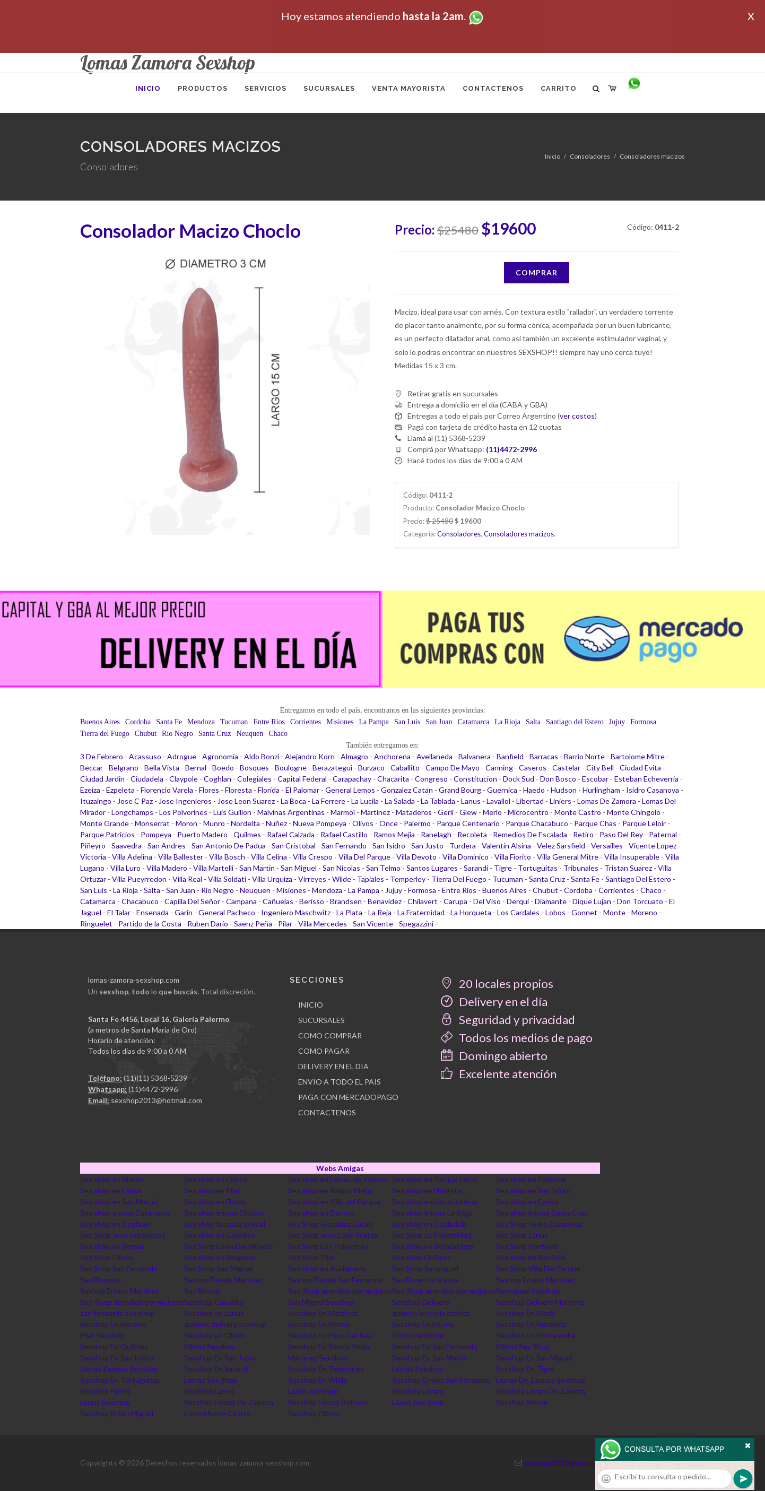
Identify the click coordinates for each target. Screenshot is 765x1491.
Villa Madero (166, 867)
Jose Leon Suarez (246, 800)
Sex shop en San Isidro (533, 1190)
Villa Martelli (213, 867)
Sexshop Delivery (420, 1301)
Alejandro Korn (310, 756)
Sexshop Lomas (418, 1390)
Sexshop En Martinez (323, 1312)
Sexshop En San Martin (430, 1357)
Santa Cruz (214, 734)
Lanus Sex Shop (418, 1402)
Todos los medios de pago (517, 1037)
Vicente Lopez (652, 845)
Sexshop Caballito (214, 1301)
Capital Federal (302, 778)
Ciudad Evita (640, 767)
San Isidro (388, 845)
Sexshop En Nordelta (531, 1324)
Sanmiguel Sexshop (528, 1290)
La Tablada (438, 800)
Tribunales (580, 867)
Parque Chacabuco (537, 823)
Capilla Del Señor (192, 901)
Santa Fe (169, 722)
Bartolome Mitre (638, 756)
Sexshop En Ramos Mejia (329, 1346)
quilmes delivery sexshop (225, 1324)
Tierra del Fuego (104, 734)
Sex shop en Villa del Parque (334, 1201)
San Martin (257, 867)
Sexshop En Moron (319, 1324)
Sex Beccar (202, 1290)
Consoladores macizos (652, 156)
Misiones (339, 722)
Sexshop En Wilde (317, 1379)
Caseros (532, 767)
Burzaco (371, 767)
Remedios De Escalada (530, 834)
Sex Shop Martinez (527, 1246)
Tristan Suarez (628, 867)
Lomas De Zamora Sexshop (540, 1379)
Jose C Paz (135, 800)
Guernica (502, 789)
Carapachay (352, 778)
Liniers (560, 800)
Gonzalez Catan (407, 789)
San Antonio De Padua (229, 845)
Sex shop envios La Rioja (432, 1212)
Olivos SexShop (418, 1335)
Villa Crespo (313, 856)
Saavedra (126, 845)
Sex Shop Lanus (522, 1234)
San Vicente (373, 923)
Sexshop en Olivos (215, 1335)
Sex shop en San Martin (119, 1201)
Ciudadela (147, 778)
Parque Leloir (644, 823)
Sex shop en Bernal (111, 1246)
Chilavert (422, 901)
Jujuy (617, 722)
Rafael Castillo (344, 834)
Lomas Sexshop (418, 1368)
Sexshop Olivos (314, 1413)
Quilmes (247, 834)
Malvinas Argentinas (291, 812)
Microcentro (528, 812)
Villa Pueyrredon (139, 878)
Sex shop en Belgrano (220, 1257)
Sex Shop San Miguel (218, 1268)
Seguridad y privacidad (508, 1019)
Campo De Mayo (452, 767)
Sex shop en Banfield (530, 1257)
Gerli (446, 812)
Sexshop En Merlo (525, 1312)
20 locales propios (497, 983)
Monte (614, 912)
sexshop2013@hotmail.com (156, 1100)
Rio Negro (177, 734)
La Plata (349, 912)
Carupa (455, 901)
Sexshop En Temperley (326, 1368)
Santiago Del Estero (638, 878)
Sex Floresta (100, 1279)
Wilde (341, 878)
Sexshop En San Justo (220, 1357)
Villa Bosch (227, 856)
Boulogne (291, 767)
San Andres (166, 845)
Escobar (595, 778)
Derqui (518, 901)
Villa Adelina (132, 856)
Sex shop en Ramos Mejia (329, 1190)
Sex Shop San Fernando (119, 1268)
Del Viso (487, 901)
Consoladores (590, 156)
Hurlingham (601, 789)
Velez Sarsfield (561, 845)
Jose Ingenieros (185, 800)
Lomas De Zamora (606, 800)
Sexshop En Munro (423, 1324)
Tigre (503, 867)
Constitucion (475, 778)
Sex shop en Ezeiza (527, 1201)
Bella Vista (161, 767)
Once (388, 823)
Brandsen (346, 901)
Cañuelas (278, 901)
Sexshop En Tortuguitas (120, 1379)
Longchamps (132, 812)
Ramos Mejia (394, 834)
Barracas (543, 756)
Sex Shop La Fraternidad (432, 1234)
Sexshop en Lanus (214, 1312)
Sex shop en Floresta (426, 1190)
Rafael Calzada (291, 834)
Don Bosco (558, 778)
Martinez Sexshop (317, 1357)
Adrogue (181, 756)
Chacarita (393, 778)
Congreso (431, 778)
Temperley (407, 878)
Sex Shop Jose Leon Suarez (333, 1234)
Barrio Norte (584, 756)
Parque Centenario (468, 823)
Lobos (555, 912)
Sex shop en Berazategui (433, 1246)
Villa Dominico (465, 856)
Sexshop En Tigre (525, 1368)
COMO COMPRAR (330, 1035)
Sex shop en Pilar (212, 1190)
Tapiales (370, 878)
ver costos (577, 415)
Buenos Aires (100, 722)
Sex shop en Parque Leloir (434, 1179)
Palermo (417, 823)
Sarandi (476, 867)
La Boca (293, 800)
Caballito (405, 767)
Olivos (362, 823)
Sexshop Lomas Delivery (328, 1402)
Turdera (462, 845)
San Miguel (299, 867)
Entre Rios (269, 722)
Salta (533, 722)
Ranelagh (436, 834)
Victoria (93, 856)
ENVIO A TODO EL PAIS (339, 1081)
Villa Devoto (416, 856)
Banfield (510, 756)
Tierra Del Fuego (458, 878)
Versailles (607, 845)
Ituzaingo (95, 800)
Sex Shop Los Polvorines (328, 1246)
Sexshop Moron (522, 1402)
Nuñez (276, 823)
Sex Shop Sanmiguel (425, 1268)
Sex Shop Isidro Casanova (538, 1223)
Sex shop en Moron (112, 1179)
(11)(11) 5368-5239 (155, 1077)
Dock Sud (518, 778)
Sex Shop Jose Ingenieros (123, 1234)
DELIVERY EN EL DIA (333, 1066)
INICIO (310, 1004)
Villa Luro (125, 867)
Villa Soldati (227, 878)
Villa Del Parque (364, 856)
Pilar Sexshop (102, 1335)
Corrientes (305, 722)
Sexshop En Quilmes (114, 1346)
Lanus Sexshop (313, 1390)
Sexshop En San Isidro (116, 1357)
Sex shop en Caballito (219, 1234)
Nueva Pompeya (319, 823)
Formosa (643, 722)
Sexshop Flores (105, 1390)
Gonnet (584, 912)
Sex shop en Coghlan (115, 1223)
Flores (209, 789)
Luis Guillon (232, 812)
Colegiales (254, 778)
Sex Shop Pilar (311, 1257)
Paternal (663, 834)
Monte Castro (577, 812)
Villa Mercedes (322, 923)
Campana (241, 901)
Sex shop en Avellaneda (327, 1268)
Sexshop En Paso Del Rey (330, 1335)
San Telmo (383, 867)
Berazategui (332, 767)
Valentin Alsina (506, 845)
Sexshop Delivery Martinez (540, 1301)
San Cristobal (294, 845)
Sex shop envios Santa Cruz (541, 1212)
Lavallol (498, 800)
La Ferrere (328, 800)
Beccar (91, 767)
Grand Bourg (460, 789)
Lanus (471, 800)
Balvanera (474, 756)
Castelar (566, 767)
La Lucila (365, 800)
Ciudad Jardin (102, 778)
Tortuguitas (538, 867)
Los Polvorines (183, 812)
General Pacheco (226, 912)
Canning (499, 767)
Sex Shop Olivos (107, 1257)
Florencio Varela (167, 789)
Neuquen (250, 734)
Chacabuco (140, 901)
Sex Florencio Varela (425, 1279)
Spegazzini (416, 923)
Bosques (254, 767)
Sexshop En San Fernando (434, 1346)
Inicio (552, 156)
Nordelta (245, 823)
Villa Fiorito (512, 856)
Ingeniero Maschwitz (296, 912)
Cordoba (138, 722)
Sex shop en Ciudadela (429, 1223)
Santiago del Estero (575, 722)
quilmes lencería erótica (431, 1312)
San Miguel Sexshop (321, 1301)
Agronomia (220, 756)
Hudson (564, 789)
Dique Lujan (591, 901)
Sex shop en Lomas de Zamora (338, 1179)
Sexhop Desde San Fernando (335, 1279)
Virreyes (312, 878)
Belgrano (123, 767)
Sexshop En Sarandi (216, 1368)
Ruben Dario (207, 923)
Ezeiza (90, 789)
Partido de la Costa (149, 923)
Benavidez (385, 901)
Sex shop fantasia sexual (224, 1223)
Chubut (146, 734)
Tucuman (234, 722)
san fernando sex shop (117, 1312)
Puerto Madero (202, 834)
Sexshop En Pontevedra (536, 1335)
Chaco (278, 734)
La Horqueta (470, 912)
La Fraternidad (421, 912)
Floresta (238, 789)
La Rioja (507, 722)
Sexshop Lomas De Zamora (540, 1390)
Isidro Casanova (652, 789)
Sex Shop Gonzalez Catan (330, 1223)
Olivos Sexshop (210, 1346)
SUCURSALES (321, 1020)
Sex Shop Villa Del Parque (538, 1268)
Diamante (551, 901)
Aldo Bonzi (261, 756)
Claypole (183, 778)
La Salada (400, 800)
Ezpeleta (120, 789)
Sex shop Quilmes (421, 1257)
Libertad (530, 800)
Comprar (537, 272)
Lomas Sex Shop (211, 1379)
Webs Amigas (340, 1168)
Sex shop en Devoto (321, 1212)
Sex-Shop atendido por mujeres (340, 1290)
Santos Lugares (432, 867)
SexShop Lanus (209, 1390)
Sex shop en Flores (215, 1201)
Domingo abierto (494, 1055)
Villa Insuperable (631, 856)
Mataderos (414, 812)
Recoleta (472, 834)
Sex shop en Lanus (111, 1190)
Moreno (644, 912)
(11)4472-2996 (153, 1089)
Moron (186, 823)
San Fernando (344, 845)
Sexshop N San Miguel (116, 1413)
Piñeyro (93, 845)
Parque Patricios (107, 834)
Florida (269, 789)
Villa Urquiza (272, 878)
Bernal (195, 767)
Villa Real (187, 878)
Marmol (343, 812)
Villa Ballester (180, 856)
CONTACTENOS (327, 1112)
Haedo (534, 789)
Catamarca (473, 722)
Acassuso (145, 756)
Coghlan (217, 778)
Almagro (354, 756)
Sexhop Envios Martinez (535, 1279)
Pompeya (156, 834)
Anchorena (392, 756)
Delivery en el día (494, 1001)
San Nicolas (341, 867)
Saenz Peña (253, 923)
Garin (184, 912)
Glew (468, 812)
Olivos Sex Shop (523, 1346)
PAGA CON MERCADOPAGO (348, 1097)
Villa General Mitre (567, 856)
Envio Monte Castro (217, 1413)
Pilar (285, 923)
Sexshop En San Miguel (534, 1357)
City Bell (600, 767)
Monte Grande (104, 823)
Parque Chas (595, 823)
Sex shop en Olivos (215, 1179)
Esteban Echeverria (646, 778)
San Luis (407, 722)
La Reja (380, 912)
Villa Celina (269, 856)
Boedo (223, 767)
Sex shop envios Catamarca (125, 1212)
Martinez (375, 812)
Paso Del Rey (621, 834)
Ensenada (152, 912)
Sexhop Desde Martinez (223, 1279)
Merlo (492, 812)
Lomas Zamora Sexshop (119, 1368)
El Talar (119, 912)
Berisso (311, 901)
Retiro (583, 834)
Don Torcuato (640, 901)
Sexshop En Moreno (113, 1324)
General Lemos (350, 789)
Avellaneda (434, 756)
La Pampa (374, 722)
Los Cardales (518, 912)
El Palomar (302, 789)
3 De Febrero (101, 756)
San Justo (427, 845)
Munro (214, 823)
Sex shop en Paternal (531, 1179)
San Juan (438, 722)
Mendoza (201, 722)
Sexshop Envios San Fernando (441, 1379)
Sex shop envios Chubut (224, 1212)
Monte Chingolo (633, 812)
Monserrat (152, 823)
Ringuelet (96, 923)
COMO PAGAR (324, 1050)
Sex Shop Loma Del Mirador (229, 1246)
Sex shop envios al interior (435, 1201)
